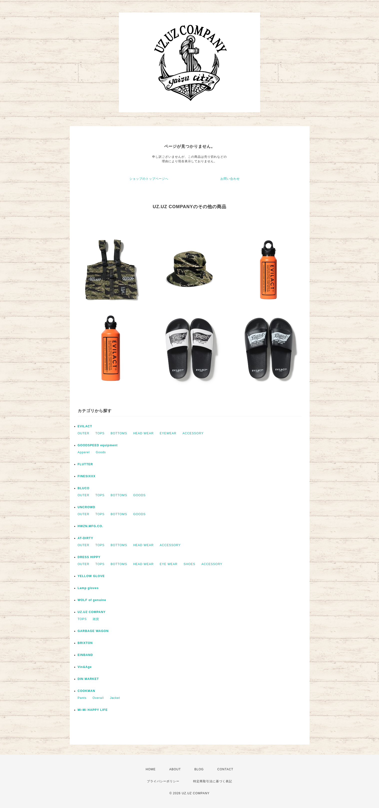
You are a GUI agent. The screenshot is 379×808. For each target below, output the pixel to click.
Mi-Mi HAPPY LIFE (93, 710)
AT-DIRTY (85, 538)
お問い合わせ (230, 178)
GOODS (139, 495)
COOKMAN (86, 691)
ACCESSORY (193, 433)
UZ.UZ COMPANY (92, 612)
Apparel (84, 452)
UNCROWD (86, 507)
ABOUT (175, 769)
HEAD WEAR (143, 433)
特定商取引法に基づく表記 (212, 781)
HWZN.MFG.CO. (90, 526)
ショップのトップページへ (148, 178)
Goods (101, 452)
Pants (82, 698)
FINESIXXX (87, 476)
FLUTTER (85, 464)
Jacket (115, 698)
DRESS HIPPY (89, 557)
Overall (98, 698)
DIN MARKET (88, 679)
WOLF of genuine (92, 600)
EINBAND (85, 655)
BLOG (199, 769)
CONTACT (225, 769)
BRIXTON (85, 643)
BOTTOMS (119, 433)
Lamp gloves (88, 588)
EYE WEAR (168, 564)
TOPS (99, 433)
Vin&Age (85, 667)
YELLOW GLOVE (91, 576)
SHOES (189, 564)
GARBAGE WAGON (93, 631)
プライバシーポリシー (163, 781)
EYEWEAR (168, 433)
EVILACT (85, 426)
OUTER (83, 433)
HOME (151, 769)
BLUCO (84, 488)
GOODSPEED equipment (98, 445)
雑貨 (96, 619)
